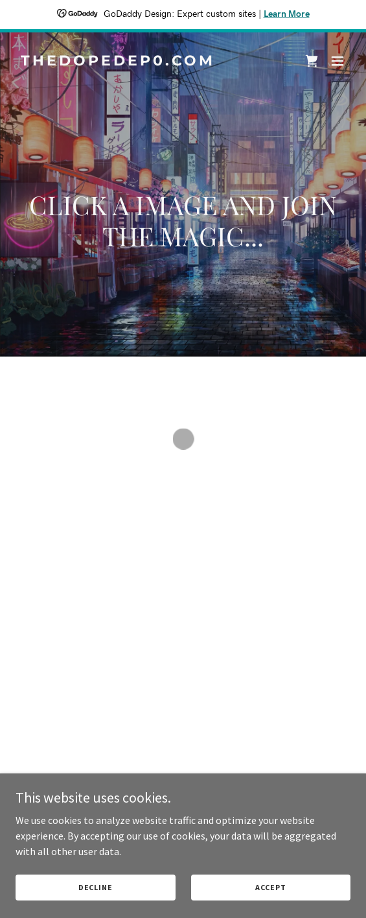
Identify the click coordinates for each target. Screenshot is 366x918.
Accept (270, 887)
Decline (95, 887)
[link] (133, 61)
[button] (312, 61)
